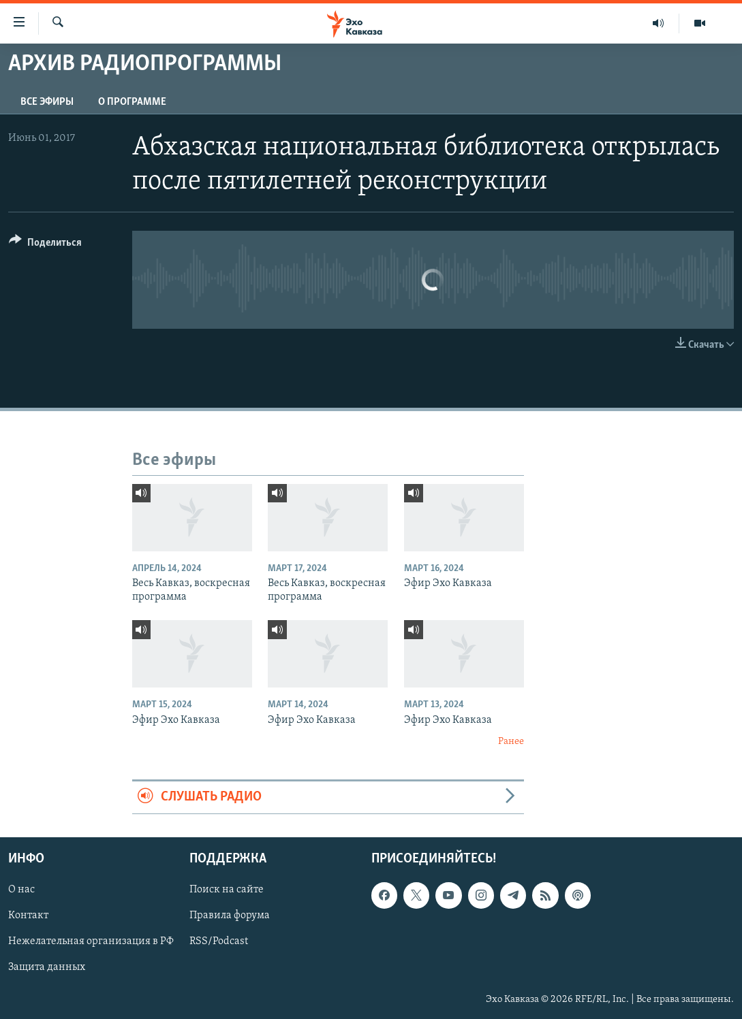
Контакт (28, 915)
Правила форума (229, 915)
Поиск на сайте (226, 889)
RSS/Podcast (218, 941)
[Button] (45, 245)
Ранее (511, 742)
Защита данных (46, 967)
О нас (21, 889)
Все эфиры (47, 102)
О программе (132, 102)
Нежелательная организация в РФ (91, 941)
